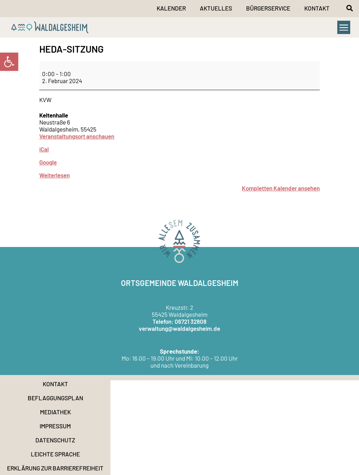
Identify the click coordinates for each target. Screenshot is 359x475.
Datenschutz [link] (55, 439)
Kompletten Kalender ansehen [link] (281, 188)
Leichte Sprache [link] (55, 453)
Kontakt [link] (317, 8)
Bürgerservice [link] (268, 8)
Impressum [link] (55, 425)
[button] (349, 8)
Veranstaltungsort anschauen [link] (76, 136)
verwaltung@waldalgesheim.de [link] (179, 328)
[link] (9, 62)
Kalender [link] (171, 8)
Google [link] (48, 162)
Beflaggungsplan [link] (55, 397)
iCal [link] (44, 149)
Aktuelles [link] (216, 8)
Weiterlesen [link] (54, 175)
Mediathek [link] (55, 411)
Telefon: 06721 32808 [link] (179, 321)
